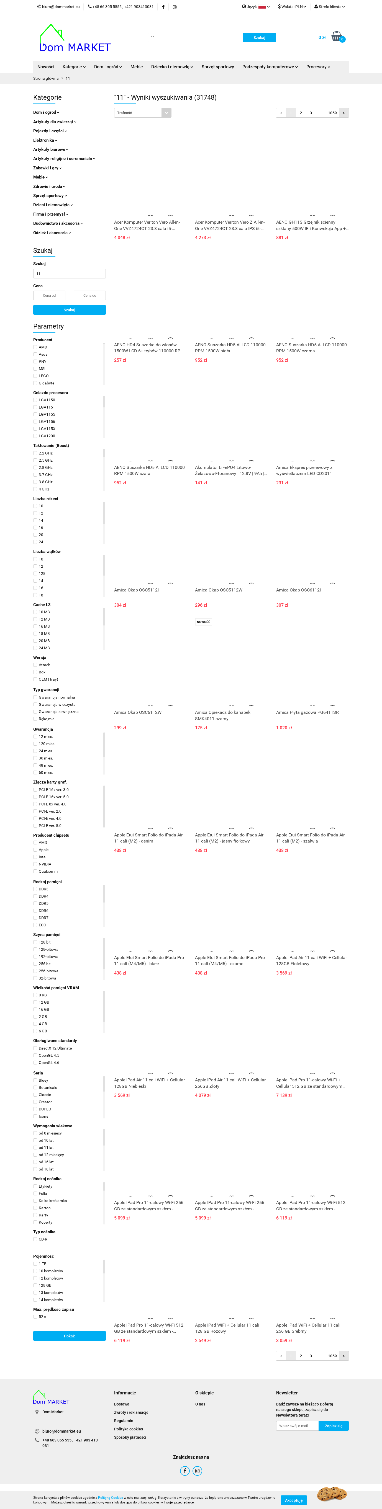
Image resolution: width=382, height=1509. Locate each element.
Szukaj (69, 310)
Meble (136, 66)
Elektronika (45, 140)
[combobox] (142, 113)
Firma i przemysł (50, 214)
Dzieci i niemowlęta (53, 204)
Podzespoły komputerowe (270, 66)
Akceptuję (294, 1500)
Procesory (318, 66)
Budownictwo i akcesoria (58, 223)
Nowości (45, 66)
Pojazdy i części (50, 130)
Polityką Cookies (110, 1498)
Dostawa (121, 1404)
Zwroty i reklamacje (131, 1412)
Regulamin (123, 1420)
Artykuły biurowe (50, 149)
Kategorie (74, 66)
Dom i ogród (108, 66)
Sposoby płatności (130, 1437)
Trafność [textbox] (124, 113)
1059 (332, 113)
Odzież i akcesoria (52, 232)
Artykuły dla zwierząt (54, 121)
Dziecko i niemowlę (172, 66)
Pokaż (69, 1336)
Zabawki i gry (47, 168)
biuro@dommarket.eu (61, 1431)
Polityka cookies (128, 1429)
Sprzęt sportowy (218, 66)
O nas (200, 1404)
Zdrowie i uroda (49, 186)
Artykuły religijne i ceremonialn (64, 158)
